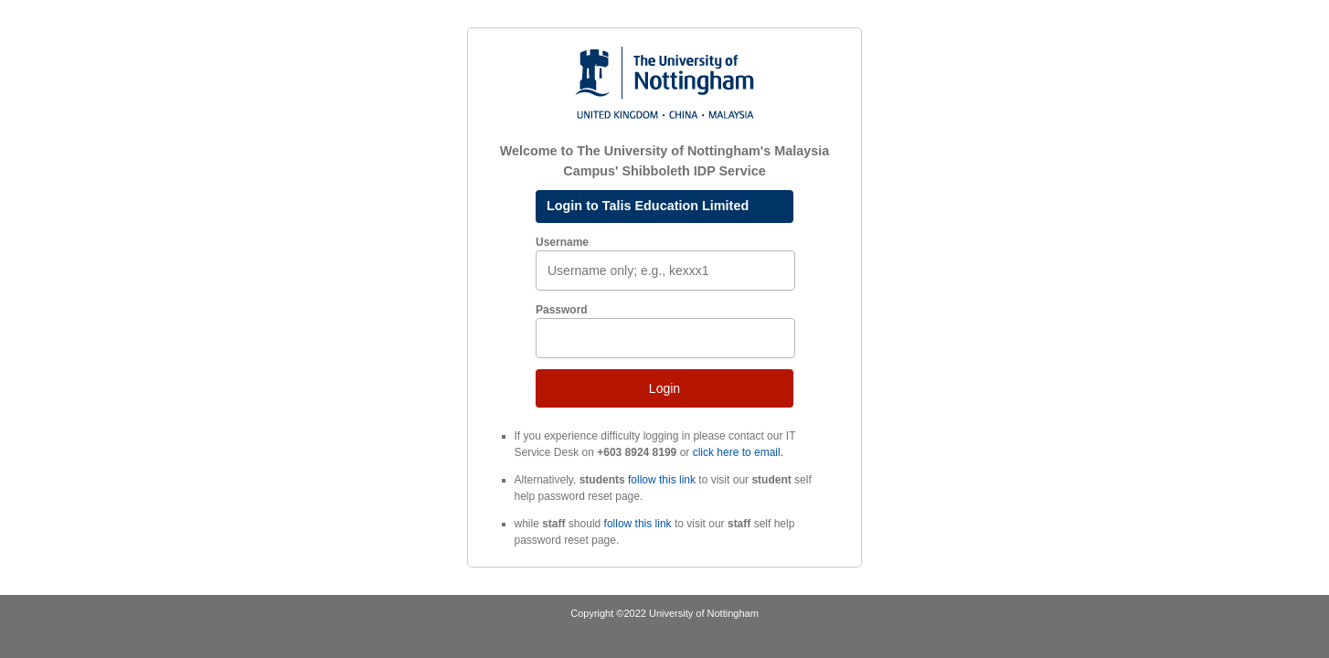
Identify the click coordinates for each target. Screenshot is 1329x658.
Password (562, 309)
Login (664, 388)
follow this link (662, 479)
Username (562, 242)
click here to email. (738, 452)
